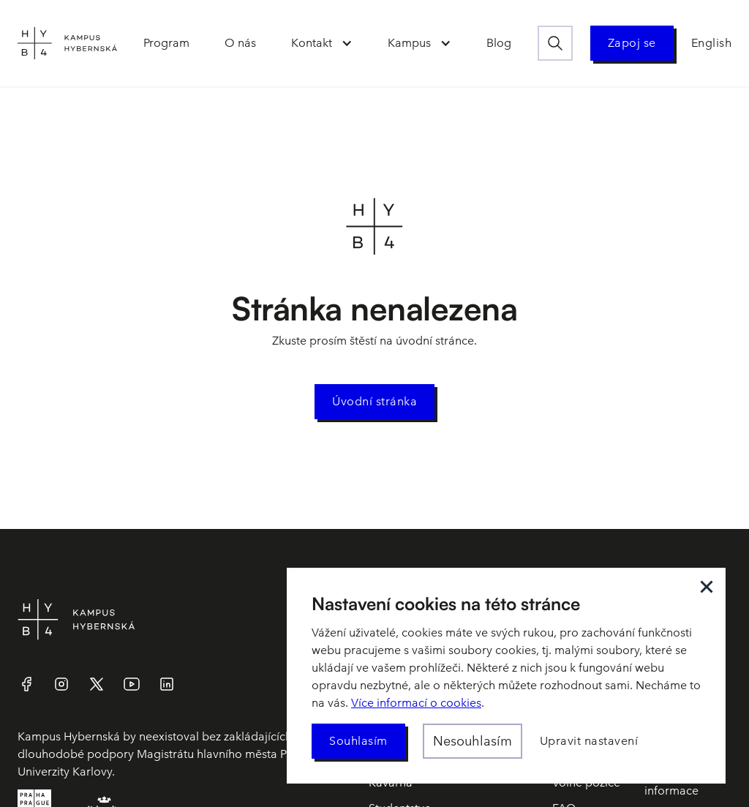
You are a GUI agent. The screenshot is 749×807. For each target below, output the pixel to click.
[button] (322, 43)
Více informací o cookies (416, 703)
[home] (67, 43)
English (711, 43)
